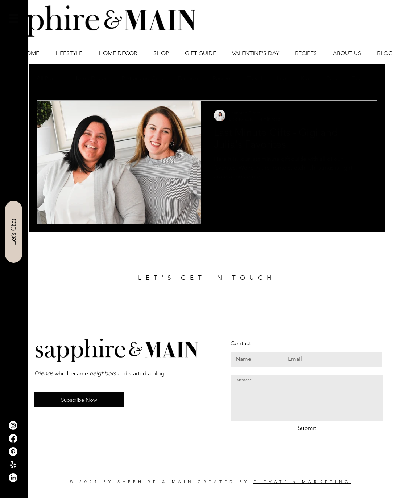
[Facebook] (13, 438)
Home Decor (90, 78)
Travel (254, 78)
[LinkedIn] (13, 477)
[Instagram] (13, 425)
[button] (13, 18)
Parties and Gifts (142, 78)
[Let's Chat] (13, 232)
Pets (331, 78)
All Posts (48, 78)
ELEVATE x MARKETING (302, 481)
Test (357, 78)
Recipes (222, 78)
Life (281, 78)
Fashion (188, 78)
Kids (306, 78)
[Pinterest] (13, 451)
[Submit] (307, 428)
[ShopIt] (13, 464)
